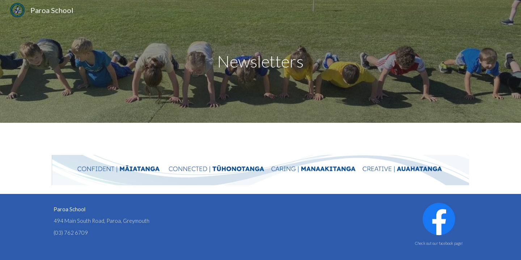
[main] (260, 61)
